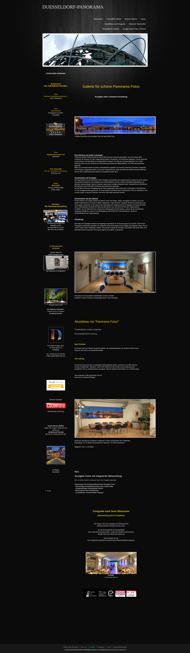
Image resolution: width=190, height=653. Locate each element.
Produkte (92, 647)
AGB (109, 647)
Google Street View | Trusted (134, 29)
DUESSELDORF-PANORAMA (73, 7)
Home (143, 19)
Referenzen (98, 19)
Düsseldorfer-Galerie (110, 29)
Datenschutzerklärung (120, 647)
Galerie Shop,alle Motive (70, 647)
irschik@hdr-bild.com (111, 577)
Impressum (101, 647)
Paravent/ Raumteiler (137, 24)
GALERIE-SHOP (114, 19)
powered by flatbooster (119, 650)
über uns (84, 647)
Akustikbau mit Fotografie (114, 24)
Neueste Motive (131, 19)
